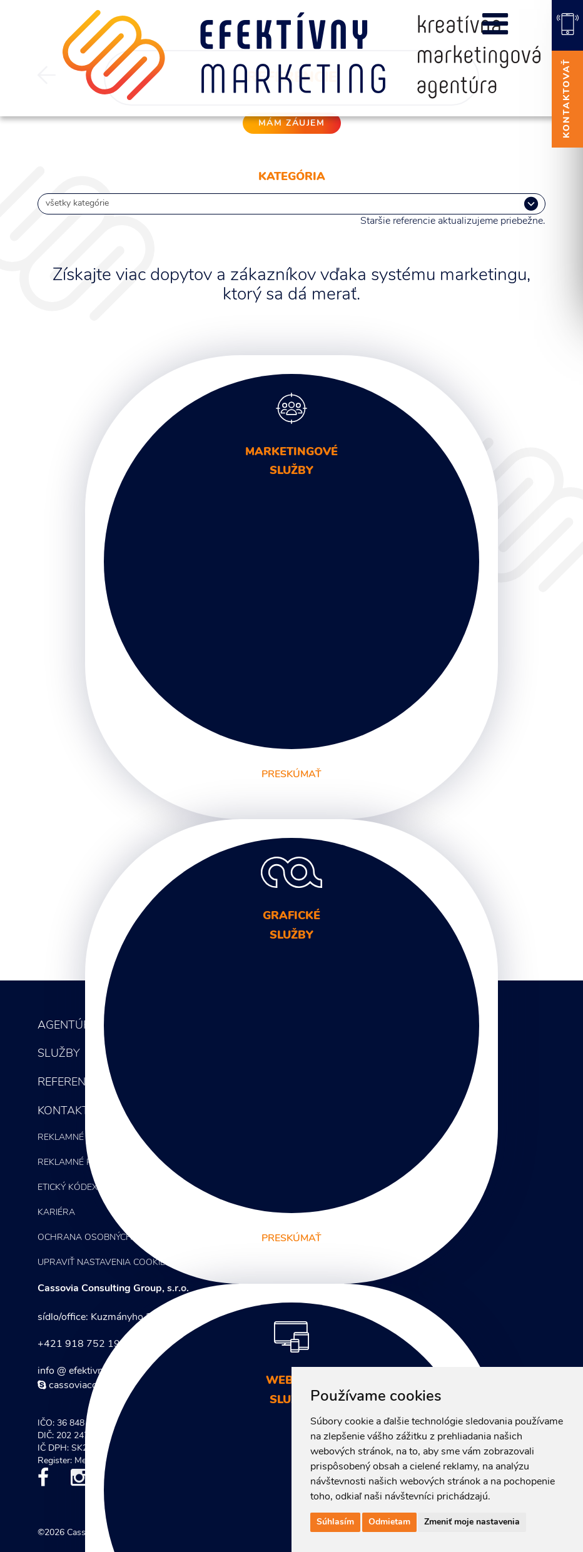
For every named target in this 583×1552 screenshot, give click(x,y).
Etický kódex (68, 1187)
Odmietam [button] (389, 1522)
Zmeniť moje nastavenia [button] (472, 1522)
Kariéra (56, 1212)
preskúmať (291, 775)
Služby (59, 1054)
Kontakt (63, 1111)
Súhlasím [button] (335, 1522)
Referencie (70, 1083)
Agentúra (68, 1026)
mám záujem (291, 123)
